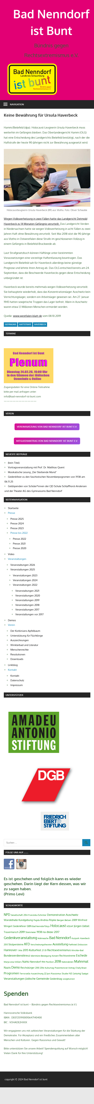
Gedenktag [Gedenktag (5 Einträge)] (56, 995)
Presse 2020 (19, 564)
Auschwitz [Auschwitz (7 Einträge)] (72, 931)
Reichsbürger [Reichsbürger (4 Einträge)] (27, 984)
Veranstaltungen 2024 (25, 596)
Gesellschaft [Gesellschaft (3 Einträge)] (17, 931)
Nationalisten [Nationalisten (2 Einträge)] (68, 978)
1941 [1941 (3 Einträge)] (43, 978)
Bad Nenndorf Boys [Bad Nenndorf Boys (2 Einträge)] (41, 943)
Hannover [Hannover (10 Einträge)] (10, 966)
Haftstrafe (25, 341)
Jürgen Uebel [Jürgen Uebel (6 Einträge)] (81, 942)
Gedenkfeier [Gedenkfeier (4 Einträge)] (19, 942)
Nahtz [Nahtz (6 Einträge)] (25, 978)
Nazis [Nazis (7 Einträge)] (7, 984)
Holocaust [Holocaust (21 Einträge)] (58, 942)
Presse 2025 (17, 535)
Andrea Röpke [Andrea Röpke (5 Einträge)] (48, 936)
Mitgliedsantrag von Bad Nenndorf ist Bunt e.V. (47, 457)
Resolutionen (17, 670)
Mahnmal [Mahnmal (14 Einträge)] (81, 978)
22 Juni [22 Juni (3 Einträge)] (47, 990)
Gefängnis (10, 341)
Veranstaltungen (17, 575)
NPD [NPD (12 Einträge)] (7, 931)
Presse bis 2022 (19, 549)
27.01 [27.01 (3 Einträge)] (44, 966)
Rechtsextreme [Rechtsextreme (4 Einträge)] (67, 972)
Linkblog (13, 681)
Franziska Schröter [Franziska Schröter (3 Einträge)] (37, 931)
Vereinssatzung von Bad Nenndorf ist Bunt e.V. (47, 443)
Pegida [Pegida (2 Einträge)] (37, 937)
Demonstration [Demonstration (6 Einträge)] (56, 931)
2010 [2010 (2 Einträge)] (37, 984)
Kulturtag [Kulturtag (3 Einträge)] (49, 984)
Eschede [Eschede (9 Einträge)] (81, 972)
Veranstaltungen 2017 (27, 626)
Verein (11, 641)
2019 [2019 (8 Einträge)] (22, 948)
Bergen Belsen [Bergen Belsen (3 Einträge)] (64, 936)
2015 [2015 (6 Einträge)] (25, 966)
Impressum (16, 701)
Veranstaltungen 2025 (22, 586)
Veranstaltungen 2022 (25, 601)
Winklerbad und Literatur (24, 661)
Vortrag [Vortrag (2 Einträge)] (71, 984)
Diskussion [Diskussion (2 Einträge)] (82, 961)
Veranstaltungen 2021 (27, 607)
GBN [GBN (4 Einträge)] (29, 942)
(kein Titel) (13, 479)
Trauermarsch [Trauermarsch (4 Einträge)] (11, 948)
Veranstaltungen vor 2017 (29, 630)
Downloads (16, 675)
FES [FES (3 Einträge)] (70, 990)
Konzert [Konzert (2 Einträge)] (55, 972)
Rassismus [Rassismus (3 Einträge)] (56, 990)
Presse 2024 (17, 540)
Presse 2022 (19, 555)
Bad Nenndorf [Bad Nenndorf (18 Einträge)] (60, 954)
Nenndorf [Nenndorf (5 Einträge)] (35, 978)
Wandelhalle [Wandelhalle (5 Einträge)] (11, 936)
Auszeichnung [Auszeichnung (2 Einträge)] (37, 990)
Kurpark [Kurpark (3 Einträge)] (75, 954)
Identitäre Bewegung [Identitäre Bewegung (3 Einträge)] (41, 972)
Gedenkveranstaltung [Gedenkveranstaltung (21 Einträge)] (20, 954)
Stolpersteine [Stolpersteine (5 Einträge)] (15, 961)
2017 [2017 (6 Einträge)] (56, 948)
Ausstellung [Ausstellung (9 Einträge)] (60, 961)
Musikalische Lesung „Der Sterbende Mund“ (32, 488)
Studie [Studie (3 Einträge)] (65, 990)
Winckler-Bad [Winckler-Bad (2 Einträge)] (77, 967)
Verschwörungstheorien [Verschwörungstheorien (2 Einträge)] (41, 961)
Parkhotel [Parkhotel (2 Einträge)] (73, 961)
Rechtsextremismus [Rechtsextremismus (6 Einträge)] (59, 966)
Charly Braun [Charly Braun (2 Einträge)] (81, 984)
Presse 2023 (17, 544)
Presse (11, 529)
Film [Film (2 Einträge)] (44, 949)
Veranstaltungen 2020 (27, 612)
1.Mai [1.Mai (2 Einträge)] (20, 967)
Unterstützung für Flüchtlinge (26, 652)
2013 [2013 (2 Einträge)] (6, 961)
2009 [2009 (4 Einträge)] (74, 936)
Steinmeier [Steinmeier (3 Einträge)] (30, 948)
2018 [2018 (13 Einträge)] (58, 978)
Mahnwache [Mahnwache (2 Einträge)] (43, 955)
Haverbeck (40, 341)
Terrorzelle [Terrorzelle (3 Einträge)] (25, 990)
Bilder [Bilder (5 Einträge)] (50, 948)
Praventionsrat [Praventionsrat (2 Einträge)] (61, 984)
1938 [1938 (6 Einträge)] (39, 948)
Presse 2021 (19, 560)
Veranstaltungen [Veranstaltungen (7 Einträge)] (14, 995)
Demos (12, 636)
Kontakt (12, 686)
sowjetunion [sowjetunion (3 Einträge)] (69, 995)
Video (11, 570)
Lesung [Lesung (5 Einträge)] (77, 990)
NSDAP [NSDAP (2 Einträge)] (70, 943)
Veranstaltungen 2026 (22, 581)
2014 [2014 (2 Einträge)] (25, 931)
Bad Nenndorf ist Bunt (51, 30)
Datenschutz (17, 697)
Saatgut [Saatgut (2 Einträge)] (85, 990)
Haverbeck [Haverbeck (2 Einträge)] (85, 955)
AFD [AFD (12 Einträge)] (27, 961)
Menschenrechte (19, 666)
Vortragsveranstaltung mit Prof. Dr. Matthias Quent (36, 484)
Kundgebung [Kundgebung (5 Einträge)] (26, 936)
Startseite (13, 524)
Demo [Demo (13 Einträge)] (15, 984)
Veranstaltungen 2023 (25, 592)
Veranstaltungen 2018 (27, 621)
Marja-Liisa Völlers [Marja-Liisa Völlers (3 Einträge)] (13, 978)
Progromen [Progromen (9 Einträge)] (11, 990)
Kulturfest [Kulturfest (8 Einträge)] (35, 966)
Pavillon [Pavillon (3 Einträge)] (50, 978)
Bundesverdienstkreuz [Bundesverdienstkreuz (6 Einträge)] (17, 972)
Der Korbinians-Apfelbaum (25, 647)
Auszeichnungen (19, 656)
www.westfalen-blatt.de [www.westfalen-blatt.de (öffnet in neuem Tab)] (27, 332)
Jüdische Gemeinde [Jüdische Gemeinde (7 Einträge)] (37, 995)
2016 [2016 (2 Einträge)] (42, 984)
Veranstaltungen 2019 (27, 616)
